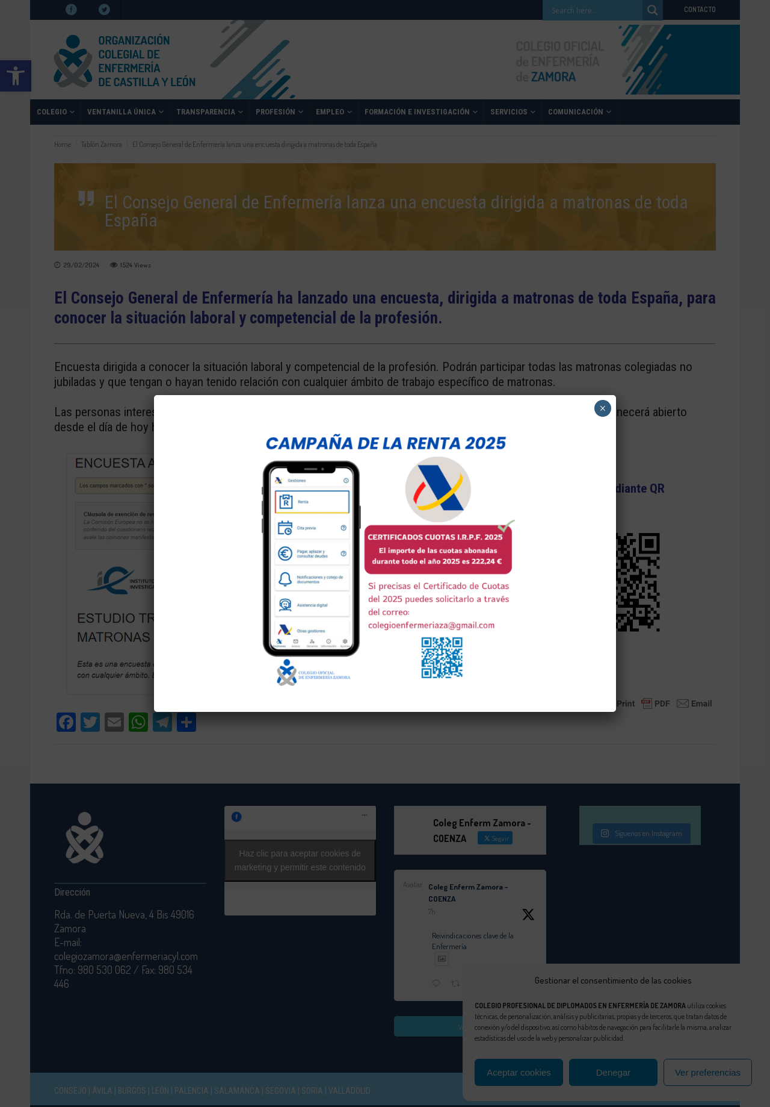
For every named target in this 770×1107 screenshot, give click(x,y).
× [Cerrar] (602, 408)
